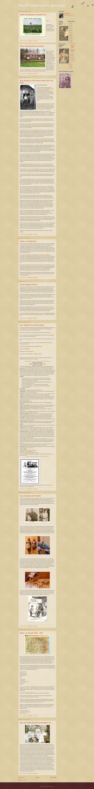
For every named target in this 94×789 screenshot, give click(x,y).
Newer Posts (21, 777)
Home (37, 777)
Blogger (52, 786)
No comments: (35, 40)
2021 (70, 28)
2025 (70, 25)
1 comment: (35, 318)
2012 (70, 40)
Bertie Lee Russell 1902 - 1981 (31, 633)
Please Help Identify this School (32, 46)
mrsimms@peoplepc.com (29, 351)
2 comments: (35, 234)
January (71, 60)
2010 (70, 62)
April (71, 55)
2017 (70, 32)
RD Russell (68, 13)
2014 (70, 37)
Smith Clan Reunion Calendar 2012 (33, 14)
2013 (70, 38)
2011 (70, 42)
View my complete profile (68, 15)
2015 (70, 35)
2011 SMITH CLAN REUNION (32, 325)
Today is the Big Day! (28, 241)
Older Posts (53, 777)
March (71, 57)
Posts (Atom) (25, 779)
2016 (70, 33)
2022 (70, 26)
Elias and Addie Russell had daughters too (35, 723)
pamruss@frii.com (36, 71)
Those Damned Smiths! (28, 284)
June (71, 53)
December (72, 43)
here (23, 485)
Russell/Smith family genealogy (42, 5)
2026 (70, 23)
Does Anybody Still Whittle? (30, 496)
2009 (70, 64)
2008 (70, 66)
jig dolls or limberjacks (37, 530)
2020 (70, 30)
